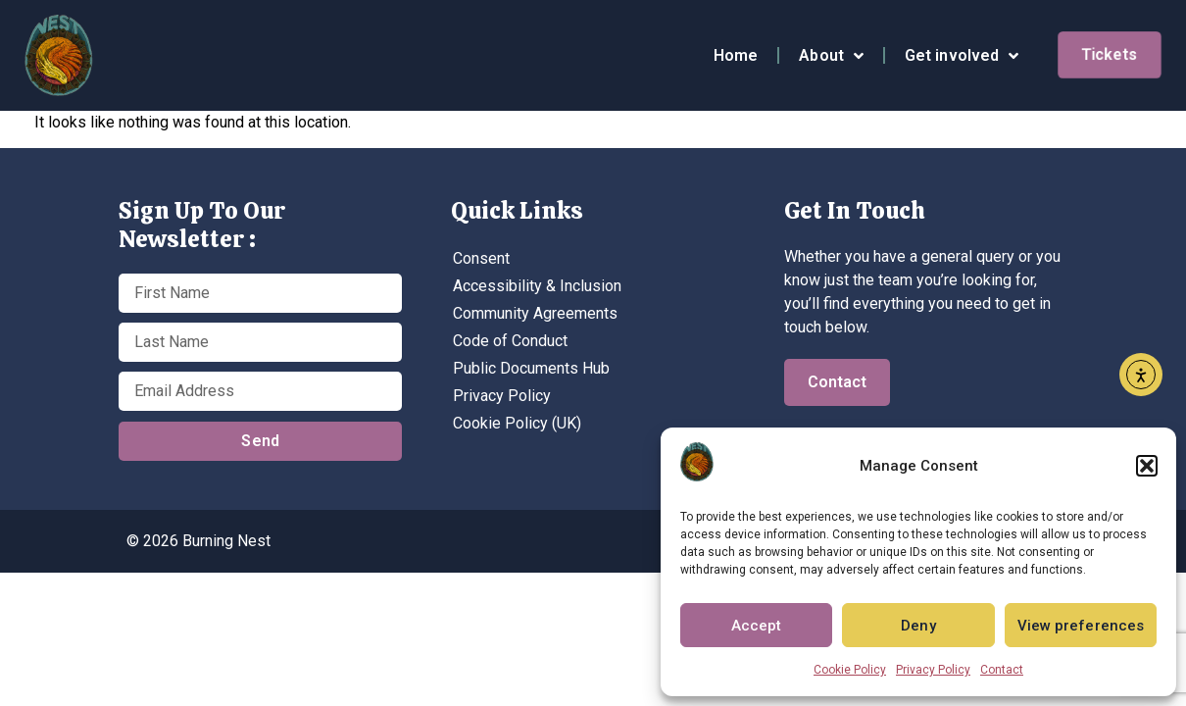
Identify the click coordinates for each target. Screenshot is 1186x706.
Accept (756, 625)
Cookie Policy (850, 670)
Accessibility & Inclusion (537, 286)
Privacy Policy (933, 670)
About (831, 56)
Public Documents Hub (531, 368)
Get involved (961, 56)
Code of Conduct (510, 340)
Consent (481, 258)
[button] (1147, 466)
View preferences (1081, 625)
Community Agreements (535, 313)
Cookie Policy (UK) (517, 423)
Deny (918, 625)
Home (736, 55)
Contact (1001, 670)
